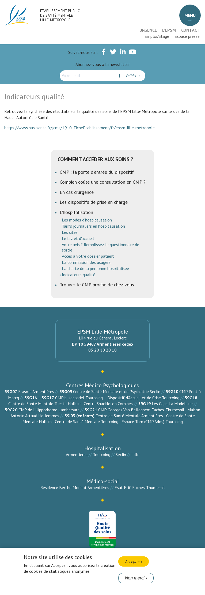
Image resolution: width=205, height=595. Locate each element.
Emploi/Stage (157, 36)
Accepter (132, 561)
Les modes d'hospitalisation (87, 220)
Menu (190, 15)
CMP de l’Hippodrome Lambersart (48, 409)
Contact (190, 30)
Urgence (148, 30)
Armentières (77, 454)
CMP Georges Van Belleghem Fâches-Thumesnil (141, 409)
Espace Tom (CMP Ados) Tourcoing (152, 421)
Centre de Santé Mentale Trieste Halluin (44, 403)
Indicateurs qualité (78, 274)
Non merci (135, 578)
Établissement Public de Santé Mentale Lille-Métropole (59, 15)
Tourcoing (101, 454)
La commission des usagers (86, 262)
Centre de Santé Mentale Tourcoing (86, 421)
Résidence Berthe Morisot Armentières (74, 487)
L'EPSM (169, 30)
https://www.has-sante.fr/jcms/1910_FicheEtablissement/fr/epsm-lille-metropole (80, 127)
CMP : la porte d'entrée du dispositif (97, 172)
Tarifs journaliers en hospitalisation (93, 226)
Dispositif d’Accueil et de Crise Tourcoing (143, 397)
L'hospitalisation (76, 212)
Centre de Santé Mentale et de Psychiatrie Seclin (116, 391)
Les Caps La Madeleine (172, 403)
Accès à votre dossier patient (88, 256)
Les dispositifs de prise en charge (94, 202)
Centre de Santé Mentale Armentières (129, 415)
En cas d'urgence (77, 192)
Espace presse (187, 36)
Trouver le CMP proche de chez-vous (97, 285)
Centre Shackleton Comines (108, 403)
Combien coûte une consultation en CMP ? (103, 182)
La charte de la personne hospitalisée (95, 268)
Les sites (70, 232)
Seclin (121, 454)
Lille (135, 454)
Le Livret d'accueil (78, 238)
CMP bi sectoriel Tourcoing (79, 397)
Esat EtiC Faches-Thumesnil (140, 487)
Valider (132, 75)
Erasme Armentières (36, 391)
